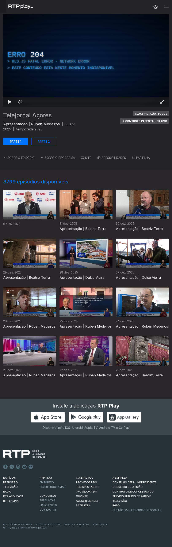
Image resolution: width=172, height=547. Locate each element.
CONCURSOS (48, 495)
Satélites (83, 505)
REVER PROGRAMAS (52, 487)
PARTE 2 (44, 141)
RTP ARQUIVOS (13, 496)
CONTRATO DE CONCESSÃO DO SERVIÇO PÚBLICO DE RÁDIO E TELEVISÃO (133, 496)
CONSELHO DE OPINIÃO (127, 487)
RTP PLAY (46, 477)
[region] (86, 60)
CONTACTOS (84, 477)
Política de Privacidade (17, 524)
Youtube (24, 467)
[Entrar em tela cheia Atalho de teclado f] (162, 102)
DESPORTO (10, 482)
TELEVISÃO (10, 487)
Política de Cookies (47, 524)
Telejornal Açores (27, 115)
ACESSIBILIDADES (111, 157)
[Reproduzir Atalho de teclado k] (10, 102)
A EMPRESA (119, 477)
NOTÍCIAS (9, 477)
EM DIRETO (47, 482)
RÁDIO (7, 491)
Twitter (11, 467)
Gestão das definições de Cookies (136, 510)
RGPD (116, 505)
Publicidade (100, 524)
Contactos (48, 509)
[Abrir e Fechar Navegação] (166, 7)
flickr (30, 467)
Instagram (18, 467)
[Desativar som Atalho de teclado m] (20, 102)
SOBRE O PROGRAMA (58, 157)
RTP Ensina (11, 500)
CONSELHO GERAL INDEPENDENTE (134, 482)
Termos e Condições (76, 524)
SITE (86, 157)
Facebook (5, 467)
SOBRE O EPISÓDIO (19, 157)
